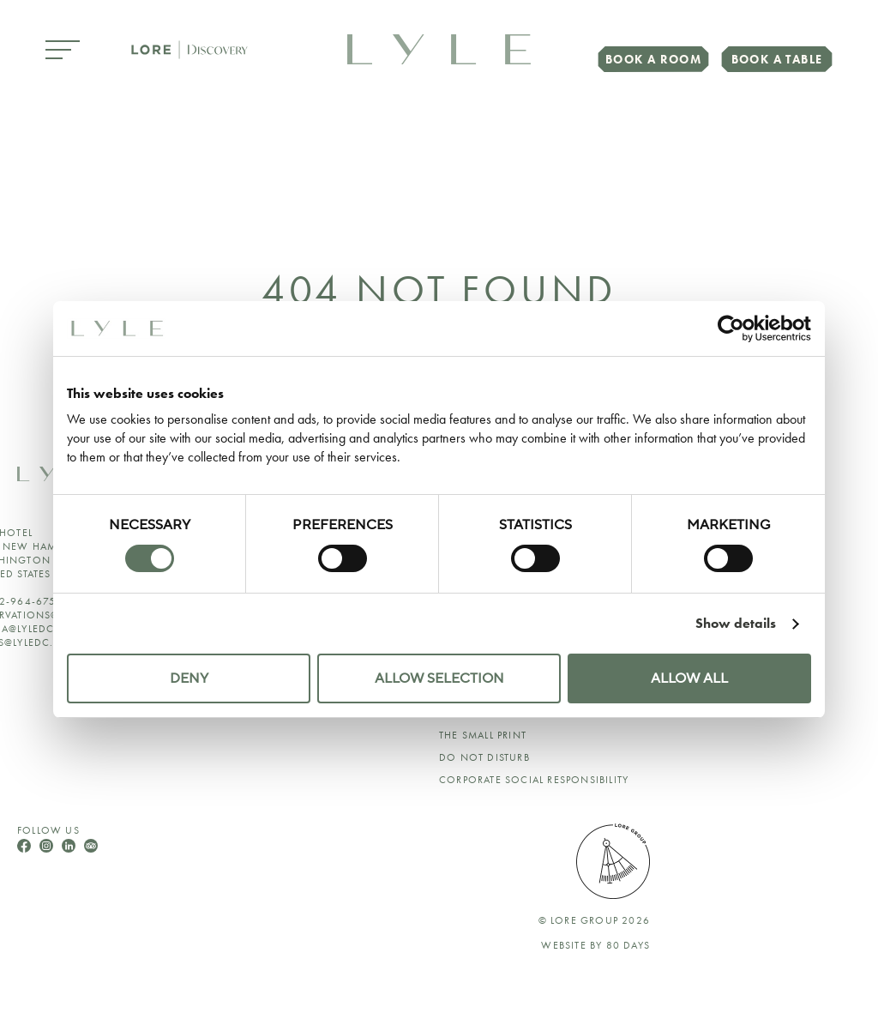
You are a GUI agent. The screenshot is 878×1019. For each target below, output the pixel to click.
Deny (189, 678)
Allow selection (439, 678)
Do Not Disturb (484, 757)
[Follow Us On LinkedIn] (70, 848)
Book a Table (777, 59)
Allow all (689, 678)
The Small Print (482, 735)
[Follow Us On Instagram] (48, 848)
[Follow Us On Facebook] (25, 848)
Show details (735, 623)
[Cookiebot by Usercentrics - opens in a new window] (736, 328)
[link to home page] (439, 48)
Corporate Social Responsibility (533, 780)
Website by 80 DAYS (595, 945)
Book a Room (653, 59)
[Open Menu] (62, 51)
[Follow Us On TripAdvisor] (91, 848)
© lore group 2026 (594, 920)
